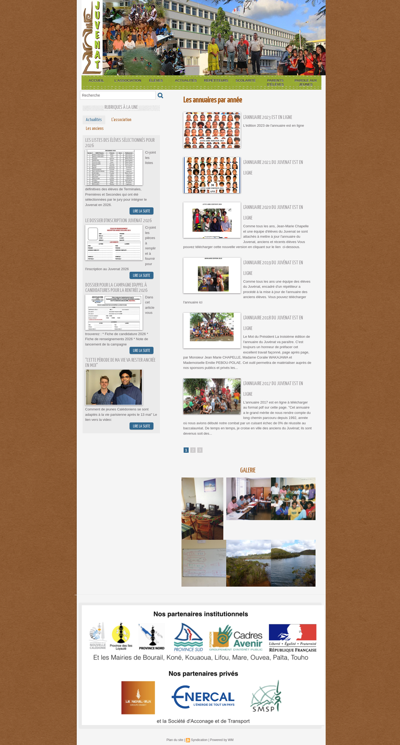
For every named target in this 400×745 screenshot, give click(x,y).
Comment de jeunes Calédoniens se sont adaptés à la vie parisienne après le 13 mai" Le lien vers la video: (121, 414)
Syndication (199, 740)
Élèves (156, 81)
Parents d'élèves (275, 83)
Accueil (96, 81)
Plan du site (175, 740)
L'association (128, 81)
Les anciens (95, 129)
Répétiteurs (216, 81)
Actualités (186, 81)
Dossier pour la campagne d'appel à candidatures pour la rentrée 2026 (116, 288)
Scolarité (246, 81)
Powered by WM (221, 740)
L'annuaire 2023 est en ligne (267, 117)
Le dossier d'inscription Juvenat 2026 (118, 220)
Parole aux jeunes (306, 83)
